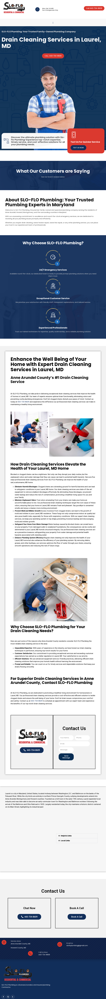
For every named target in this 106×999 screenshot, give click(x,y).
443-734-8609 (23, 402)
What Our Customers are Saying (53, 171)
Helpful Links (66, 836)
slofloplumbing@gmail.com (77, 945)
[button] (53, 23)
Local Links (65, 841)
